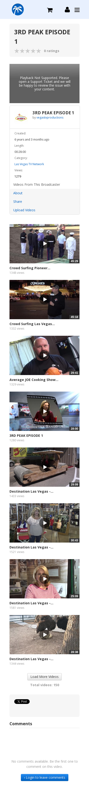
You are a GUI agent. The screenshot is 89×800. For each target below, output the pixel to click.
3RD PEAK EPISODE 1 (26, 435)
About (18, 193)
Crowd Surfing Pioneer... (29, 268)
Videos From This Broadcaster (36, 184)
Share (17, 201)
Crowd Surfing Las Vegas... (32, 324)
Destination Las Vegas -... (31, 491)
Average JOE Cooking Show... (33, 379)
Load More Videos (44, 676)
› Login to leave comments (44, 777)
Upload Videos (24, 210)
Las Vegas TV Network (29, 164)
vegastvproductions (50, 117)
